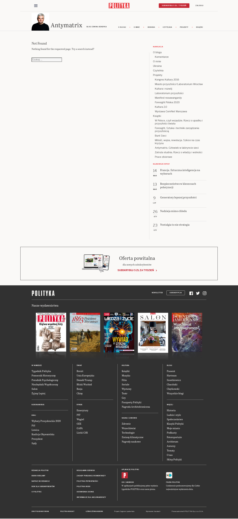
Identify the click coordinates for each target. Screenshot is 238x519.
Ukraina (151, 28)
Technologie (128, 433)
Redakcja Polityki (40, 471)
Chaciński (172, 385)
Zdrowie (126, 424)
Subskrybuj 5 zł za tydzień (135, 270)
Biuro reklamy (38, 476)
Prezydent (37, 439)
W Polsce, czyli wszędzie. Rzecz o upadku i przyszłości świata (179, 122)
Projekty (184, 28)
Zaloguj (199, 6)
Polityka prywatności (87, 482)
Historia (171, 410)
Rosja (79, 389)
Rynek (79, 405)
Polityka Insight (67, 512)
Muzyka (126, 376)
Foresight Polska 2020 (167, 102)
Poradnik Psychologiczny (45, 380)
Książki (199, 28)
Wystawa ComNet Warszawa (171, 111)
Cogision (123, 512)
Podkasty (172, 433)
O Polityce (36, 492)
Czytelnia (167, 28)
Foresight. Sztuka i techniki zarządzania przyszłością (177, 130)
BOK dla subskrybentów (43, 487)
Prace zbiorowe (163, 157)
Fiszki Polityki (173, 483)
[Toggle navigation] (36, 5)
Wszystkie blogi (175, 394)
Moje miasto (173, 428)
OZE (79, 424)
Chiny (80, 394)
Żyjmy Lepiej (38, 394)
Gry (124, 398)
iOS (123, 483)
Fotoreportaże (174, 437)
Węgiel (80, 419)
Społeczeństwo (175, 419)
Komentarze (162, 57)
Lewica (35, 430)
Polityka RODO (83, 487)
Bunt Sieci (160, 136)
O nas (170, 455)
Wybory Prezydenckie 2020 (46, 421)
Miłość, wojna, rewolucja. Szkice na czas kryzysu (177, 142)
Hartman (172, 376)
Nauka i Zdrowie (129, 419)
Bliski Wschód (84, 385)
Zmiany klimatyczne (132, 437)
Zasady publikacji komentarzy (91, 476)
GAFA (80, 428)
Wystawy (126, 389)
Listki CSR (82, 433)
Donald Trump (84, 380)
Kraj (34, 416)
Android (130, 483)
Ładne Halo (130, 512)
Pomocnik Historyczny (44, 376)
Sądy (34, 443)
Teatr (124, 394)
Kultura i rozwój (163, 89)
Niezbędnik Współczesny (45, 385)
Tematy (171, 451)
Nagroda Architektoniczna (136, 407)
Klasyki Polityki (175, 424)
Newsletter (157, 293)
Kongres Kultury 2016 (167, 80)
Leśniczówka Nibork (94, 512)
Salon (34, 389)
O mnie (137, 28)
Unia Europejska (85, 376)
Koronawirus (38, 405)
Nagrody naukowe (131, 442)
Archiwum (172, 442)
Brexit (80, 371)
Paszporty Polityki (131, 402)
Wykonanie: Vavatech (153, 512)
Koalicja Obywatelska (43, 435)
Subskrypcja (176, 293)
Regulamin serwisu (86, 471)
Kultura (125, 366)
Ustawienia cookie (85, 492)
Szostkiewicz (174, 380)
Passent (171, 371)
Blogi (169, 366)
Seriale (125, 385)
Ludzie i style (174, 415)
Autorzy (171, 446)
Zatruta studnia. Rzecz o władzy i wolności (178, 152)
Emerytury (82, 410)
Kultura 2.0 (161, 107)
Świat (79, 366)
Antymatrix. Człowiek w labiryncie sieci (177, 148)
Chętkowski (173, 389)
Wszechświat (129, 428)
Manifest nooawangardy (168, 98)
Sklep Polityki (174, 460)
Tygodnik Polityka (41, 371)
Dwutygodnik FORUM (40, 512)
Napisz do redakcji (40, 482)
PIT (78, 415)
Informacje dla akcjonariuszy (91, 498)
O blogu (122, 28)
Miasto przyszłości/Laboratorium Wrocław (179, 84)
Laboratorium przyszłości (169, 93)
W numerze (37, 366)
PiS (33, 426)
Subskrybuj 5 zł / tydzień (174, 6)
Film (124, 380)
